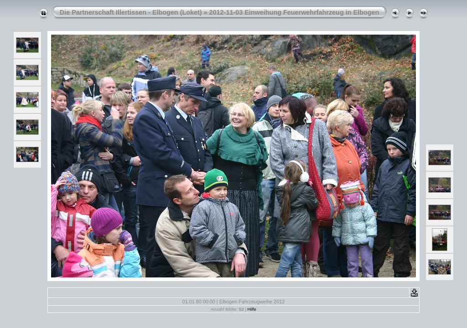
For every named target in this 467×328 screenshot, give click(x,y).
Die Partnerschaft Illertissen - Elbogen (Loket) (131, 12)
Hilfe (252, 309)
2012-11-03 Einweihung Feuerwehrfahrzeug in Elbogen (294, 12)
